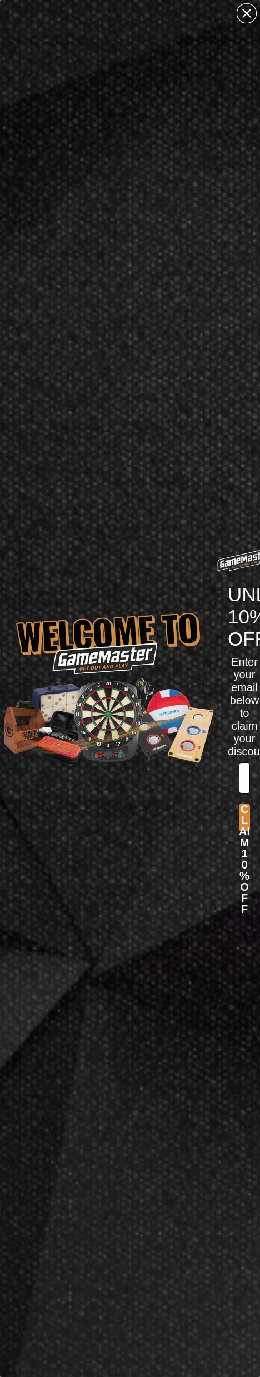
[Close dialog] (247, 13)
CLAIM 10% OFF (244, 817)
